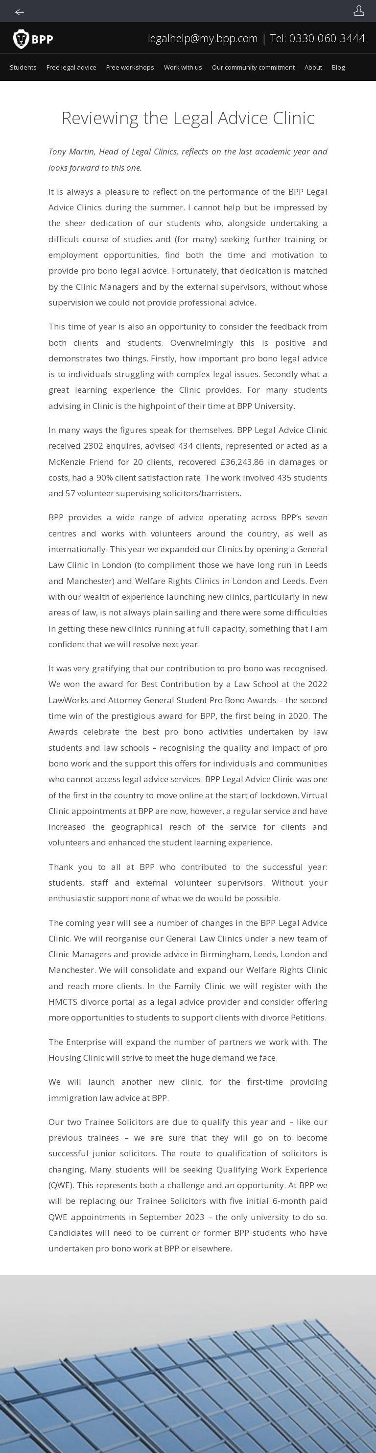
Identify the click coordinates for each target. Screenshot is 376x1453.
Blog (338, 67)
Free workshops (130, 67)
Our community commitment (253, 67)
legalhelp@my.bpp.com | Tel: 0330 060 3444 (256, 37)
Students (23, 67)
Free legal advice (71, 67)
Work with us (183, 67)
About (313, 67)
